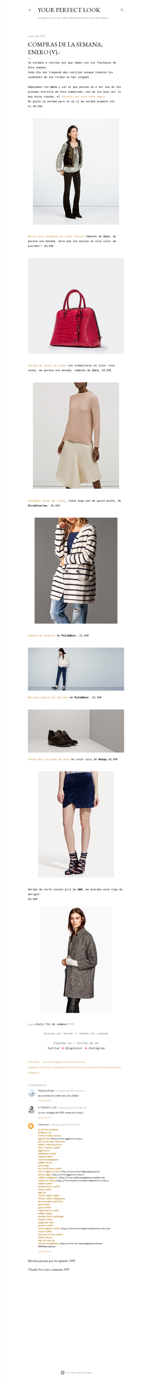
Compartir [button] (34, 1062)
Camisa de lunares (41, 635)
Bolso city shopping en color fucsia (56, 236)
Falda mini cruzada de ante (49, 759)
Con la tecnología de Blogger (76, 1373)
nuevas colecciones (96, 1067)
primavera (114, 1067)
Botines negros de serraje (48, 697)
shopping (33, 1072)
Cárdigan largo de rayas (46, 500)
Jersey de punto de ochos (47, 365)
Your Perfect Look (69, 10)
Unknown (43, 1124)
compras (45, 1067)
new (81, 1067)
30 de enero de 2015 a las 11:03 (72, 1107)
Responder (44, 1100)
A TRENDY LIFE (47, 1107)
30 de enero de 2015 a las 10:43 (69, 1090)
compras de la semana (64, 1067)
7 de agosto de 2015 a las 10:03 (64, 1124)
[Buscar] (122, 9)
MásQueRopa (46, 1090)
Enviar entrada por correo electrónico (64, 1062)
